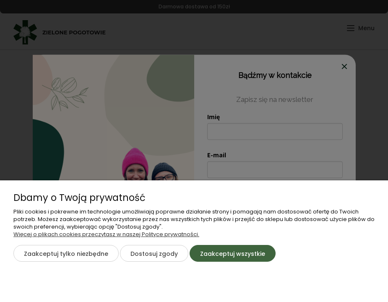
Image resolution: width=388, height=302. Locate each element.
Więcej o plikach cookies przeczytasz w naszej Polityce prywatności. (106, 234)
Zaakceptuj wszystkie (232, 254)
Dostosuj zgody (154, 254)
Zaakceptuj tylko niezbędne (66, 254)
